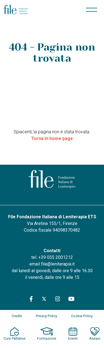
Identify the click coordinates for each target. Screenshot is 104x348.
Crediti (17, 316)
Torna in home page (52, 138)
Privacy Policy (46, 316)
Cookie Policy (82, 316)
